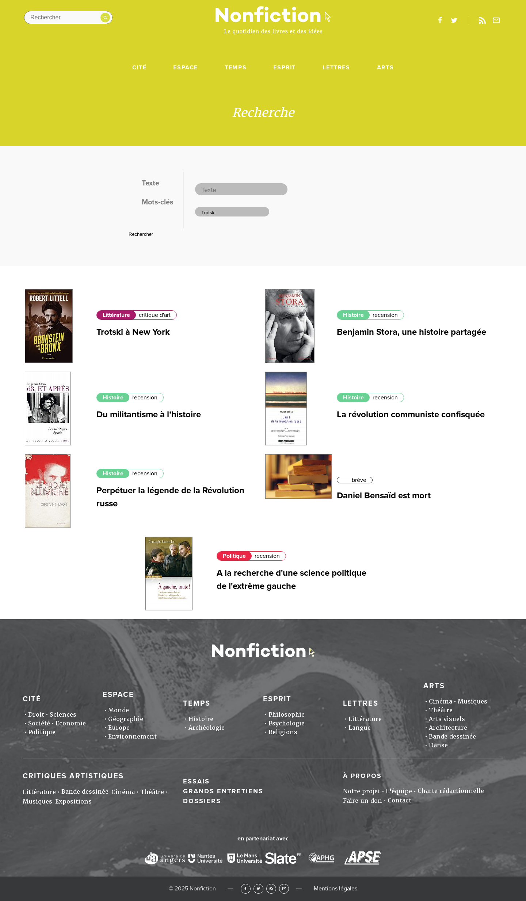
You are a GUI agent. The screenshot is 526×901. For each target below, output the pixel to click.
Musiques (472, 701)
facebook (440, 20)
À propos (362, 776)
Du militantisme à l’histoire (148, 414)
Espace (185, 67)
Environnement (132, 736)
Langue (359, 728)
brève (359, 480)
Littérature (116, 315)
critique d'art (155, 315)
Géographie (125, 719)
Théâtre (441, 710)
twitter (454, 20)
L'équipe (399, 791)
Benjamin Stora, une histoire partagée (411, 332)
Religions (282, 732)
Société (39, 723)
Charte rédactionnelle (451, 791)
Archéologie (206, 728)
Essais (196, 781)
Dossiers (202, 801)
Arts (385, 67)
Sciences (63, 714)
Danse (438, 745)
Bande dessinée (452, 736)
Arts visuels (447, 719)
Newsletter (496, 20)
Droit (36, 714)
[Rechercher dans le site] (68, 17)
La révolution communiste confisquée (411, 414)
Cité (139, 67)
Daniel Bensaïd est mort (384, 495)
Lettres (336, 67)
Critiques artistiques (73, 776)
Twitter (258, 889)
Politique (234, 556)
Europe (119, 728)
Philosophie (286, 714)
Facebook (246, 889)
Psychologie (286, 723)
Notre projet (361, 791)
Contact (399, 800)
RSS (271, 889)
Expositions (73, 801)
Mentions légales (335, 888)
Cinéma (440, 701)
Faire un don (362, 801)
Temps (236, 67)
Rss (482, 20)
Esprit (284, 67)
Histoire (353, 315)
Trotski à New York (133, 332)
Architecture (448, 728)
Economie (71, 723)
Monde (118, 710)
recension (385, 315)
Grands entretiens (223, 791)
